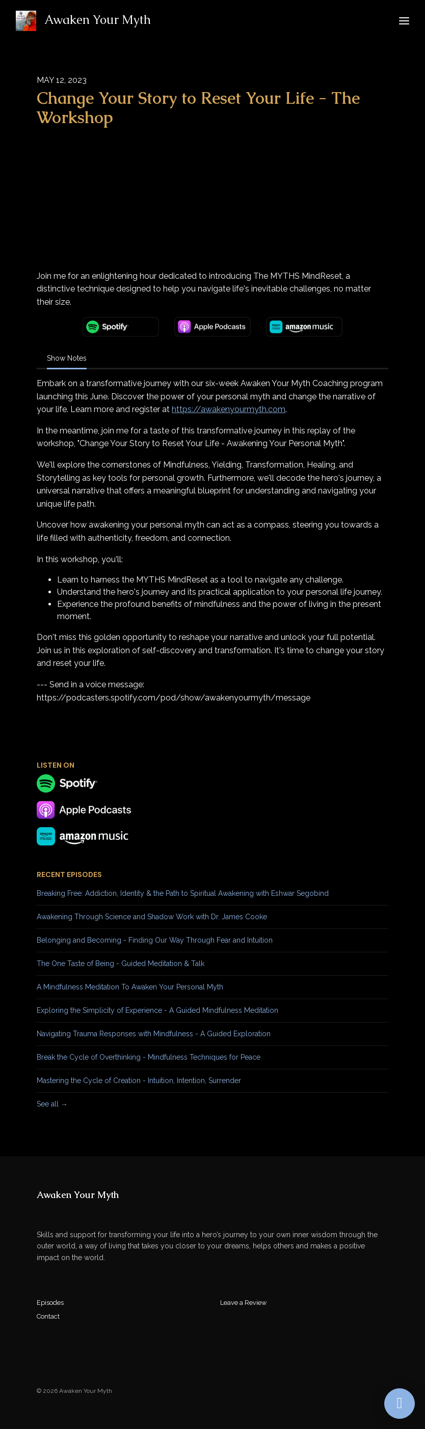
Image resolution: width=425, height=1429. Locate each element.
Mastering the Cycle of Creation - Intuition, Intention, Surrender (139, 1080)
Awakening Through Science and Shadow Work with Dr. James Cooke (152, 917)
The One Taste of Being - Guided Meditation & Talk (120, 963)
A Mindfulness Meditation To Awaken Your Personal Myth (130, 987)
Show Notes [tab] (67, 358)
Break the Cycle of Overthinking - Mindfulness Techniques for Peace (148, 1057)
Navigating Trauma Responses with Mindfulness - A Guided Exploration (154, 1034)
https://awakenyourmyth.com (228, 409)
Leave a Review (243, 1302)
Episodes (50, 1302)
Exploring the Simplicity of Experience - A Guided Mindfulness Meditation (157, 1010)
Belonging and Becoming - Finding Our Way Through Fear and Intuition (155, 940)
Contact (48, 1316)
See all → (52, 1104)
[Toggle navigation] (404, 21)
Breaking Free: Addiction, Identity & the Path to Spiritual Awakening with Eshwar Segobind (183, 893)
